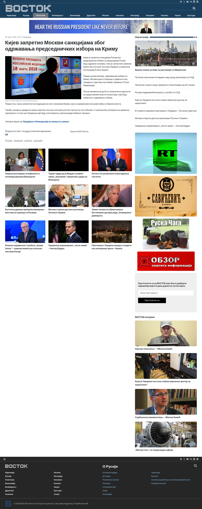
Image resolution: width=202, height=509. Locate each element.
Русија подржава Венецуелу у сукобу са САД (157, 92)
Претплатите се (152, 300)
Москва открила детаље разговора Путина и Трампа (161, 118)
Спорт (57, 494)
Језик (105, 491)
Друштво (91, 15)
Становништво (109, 487)
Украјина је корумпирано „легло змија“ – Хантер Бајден (162, 126)
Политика (40, 15)
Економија (75, 15)
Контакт (154, 476)
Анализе (120, 15)
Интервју (135, 15)
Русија (26, 15)
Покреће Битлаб (158, 483)
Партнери (155, 473)
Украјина (18, 140)
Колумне (150, 15)
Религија (106, 483)
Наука (177, 15)
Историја (107, 476)
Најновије (11, 15)
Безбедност (57, 15)
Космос (164, 15)
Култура (191, 15)
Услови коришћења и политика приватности (170, 480)
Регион (105, 15)
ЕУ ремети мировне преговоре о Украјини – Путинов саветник (166, 111)
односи (28, 140)
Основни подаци (110, 473)
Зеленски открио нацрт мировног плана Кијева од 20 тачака (165, 85)
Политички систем (111, 480)
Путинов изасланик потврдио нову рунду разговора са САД (164, 77)
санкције (38, 140)
